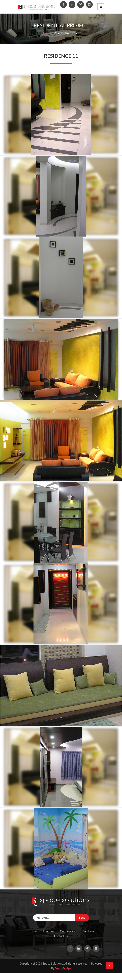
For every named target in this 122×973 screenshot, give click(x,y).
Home (46, 33)
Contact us (61, 936)
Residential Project (67, 33)
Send (82, 917)
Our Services (68, 931)
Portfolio (88, 931)
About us (48, 931)
